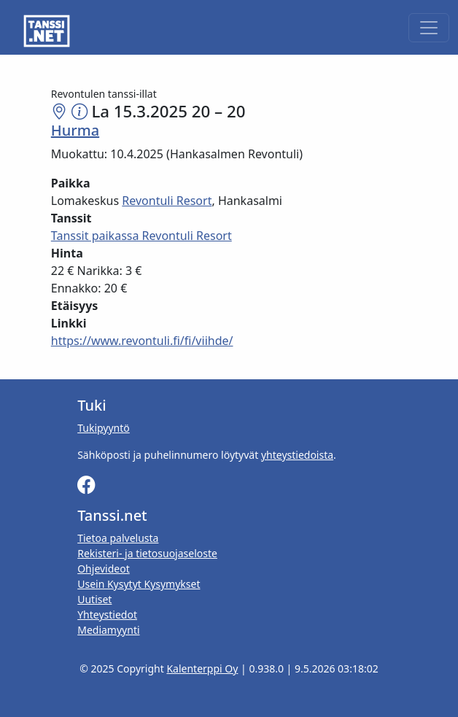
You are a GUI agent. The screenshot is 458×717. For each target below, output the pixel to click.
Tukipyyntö (103, 428)
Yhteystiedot (107, 614)
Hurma (75, 130)
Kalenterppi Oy (202, 668)
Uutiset (94, 599)
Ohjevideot (103, 568)
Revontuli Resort (166, 201)
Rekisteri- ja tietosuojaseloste (147, 553)
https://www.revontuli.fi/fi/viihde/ (142, 341)
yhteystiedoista (297, 455)
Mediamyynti (108, 630)
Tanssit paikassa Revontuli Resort (141, 236)
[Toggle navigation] (428, 27)
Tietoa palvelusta (117, 538)
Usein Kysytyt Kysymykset (138, 584)
